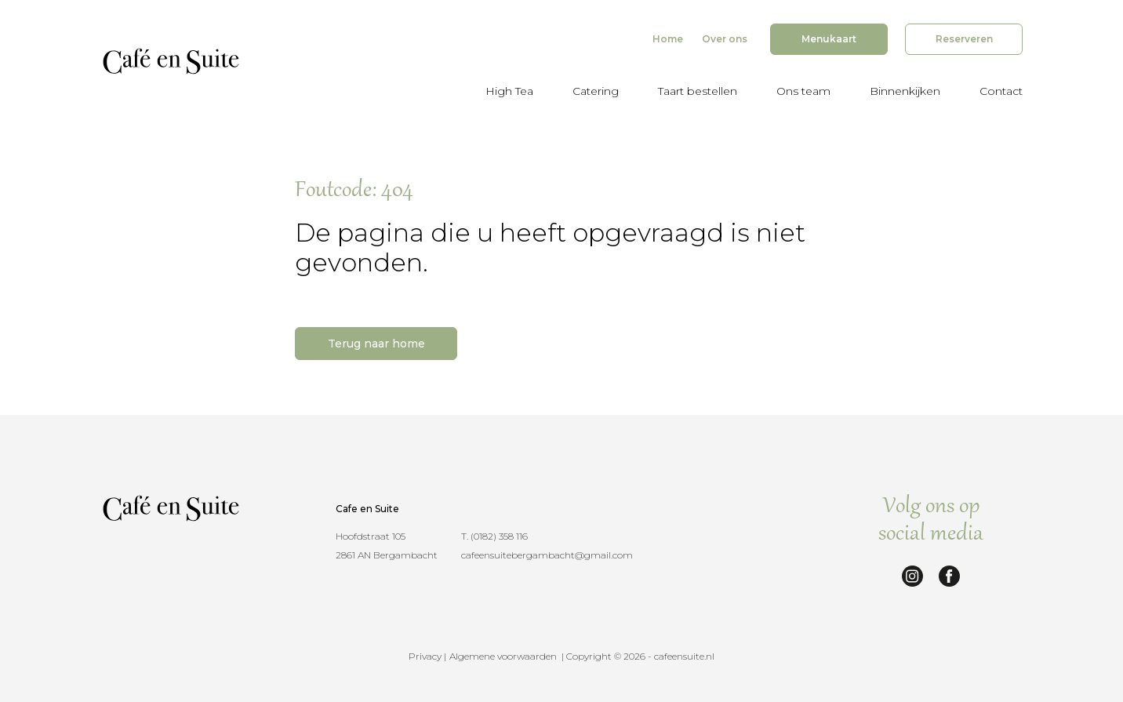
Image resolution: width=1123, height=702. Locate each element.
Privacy (425, 656)
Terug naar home (376, 343)
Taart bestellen (697, 91)
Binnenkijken (905, 91)
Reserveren (964, 39)
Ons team (803, 91)
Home (667, 39)
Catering (595, 91)
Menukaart (828, 39)
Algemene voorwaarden (503, 656)
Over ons (724, 39)
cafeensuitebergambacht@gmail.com (547, 555)
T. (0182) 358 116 (494, 536)
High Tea (509, 91)
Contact (1001, 91)
